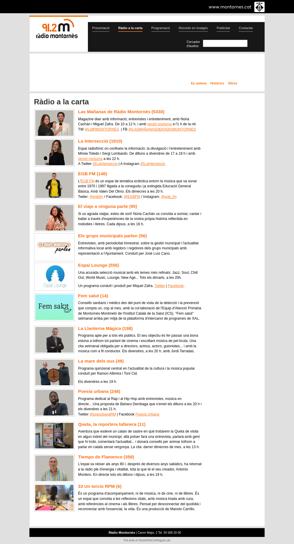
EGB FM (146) (92, 173)
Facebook (175, 286)
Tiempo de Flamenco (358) (106, 456)
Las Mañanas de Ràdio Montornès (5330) (121, 111)
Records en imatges (193, 28)
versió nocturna (159, 124)
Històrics (217, 83)
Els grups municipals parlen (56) (112, 235)
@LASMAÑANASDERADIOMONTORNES (162, 129)
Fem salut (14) (93, 295)
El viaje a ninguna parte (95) (107, 206)
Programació (160, 28)
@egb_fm (169, 197)
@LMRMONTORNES (102, 129)
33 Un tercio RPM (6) (100, 486)
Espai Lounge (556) (98, 265)
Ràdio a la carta (130, 28)
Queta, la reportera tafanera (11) (112, 424)
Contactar (246, 28)
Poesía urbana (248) (99, 391)
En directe (92, 68)
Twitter (159, 286)
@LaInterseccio (105, 164)
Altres (232, 83)
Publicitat (223, 28)
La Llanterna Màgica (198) (105, 328)
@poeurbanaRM (103, 414)
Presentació (101, 28)
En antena (199, 83)
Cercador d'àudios (193, 44)
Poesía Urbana (147, 414)
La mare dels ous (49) (101, 360)
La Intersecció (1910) (100, 140)
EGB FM (88, 181)
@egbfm (96, 197)
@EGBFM (132, 197)
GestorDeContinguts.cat (154, 540)
